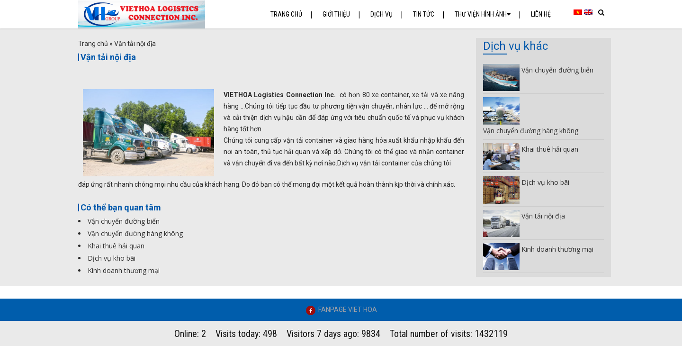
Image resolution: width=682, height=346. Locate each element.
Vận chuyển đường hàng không (135, 233)
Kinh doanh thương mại (124, 270)
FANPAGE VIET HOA (347, 309)
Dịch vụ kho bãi (111, 258)
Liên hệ (541, 14)
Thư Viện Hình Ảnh (483, 14)
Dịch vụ (381, 14)
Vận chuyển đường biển (124, 221)
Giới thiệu (336, 14)
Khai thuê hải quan (116, 245)
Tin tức (423, 14)
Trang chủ (286, 14)
